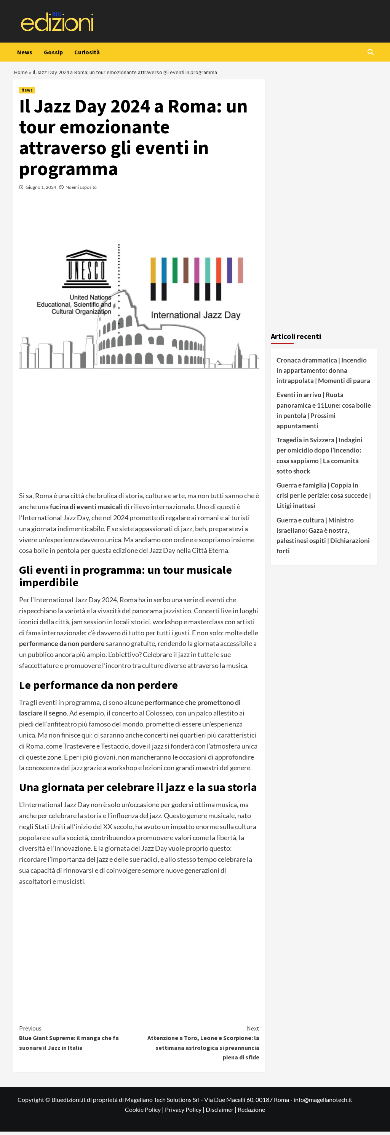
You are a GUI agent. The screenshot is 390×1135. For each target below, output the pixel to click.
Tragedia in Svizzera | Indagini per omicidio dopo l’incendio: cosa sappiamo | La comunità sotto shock (320, 458)
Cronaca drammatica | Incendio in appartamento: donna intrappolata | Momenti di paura (323, 373)
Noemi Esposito (81, 190)
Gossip (53, 52)
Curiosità (87, 52)
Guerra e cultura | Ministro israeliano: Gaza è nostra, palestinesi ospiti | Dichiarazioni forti (323, 538)
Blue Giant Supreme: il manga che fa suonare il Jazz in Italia (79, 1041)
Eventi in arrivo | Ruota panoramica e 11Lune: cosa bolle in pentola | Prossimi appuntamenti (324, 413)
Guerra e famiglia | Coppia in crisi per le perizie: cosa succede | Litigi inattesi (324, 498)
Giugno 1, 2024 (41, 190)
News (24, 52)
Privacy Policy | (185, 1112)
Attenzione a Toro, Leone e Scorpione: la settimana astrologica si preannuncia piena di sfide (199, 1046)
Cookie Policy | (145, 1112)
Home (21, 74)
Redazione (251, 1112)
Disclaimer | (222, 1112)
